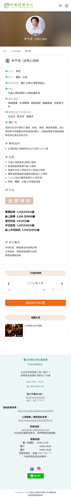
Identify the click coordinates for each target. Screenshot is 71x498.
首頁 (5, 51)
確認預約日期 (35, 303)
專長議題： (13, 99)
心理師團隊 (16, 51)
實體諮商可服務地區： (19, 112)
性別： (10, 71)
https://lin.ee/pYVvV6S (35, 397)
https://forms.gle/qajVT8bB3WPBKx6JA (35, 420)
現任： (10, 89)
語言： (10, 77)
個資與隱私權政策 (35, 495)
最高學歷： (13, 83)
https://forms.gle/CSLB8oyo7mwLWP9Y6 (35, 410)
